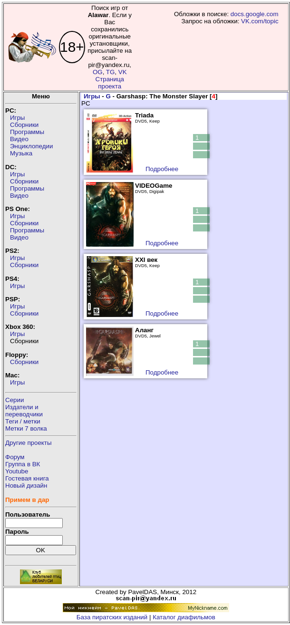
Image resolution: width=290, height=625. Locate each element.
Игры (17, 117)
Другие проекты (28, 442)
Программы (27, 131)
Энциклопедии (31, 146)
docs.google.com (255, 14)
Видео (19, 139)
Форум (15, 457)
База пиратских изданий (112, 617)
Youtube (16, 471)
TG (110, 72)
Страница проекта (110, 83)
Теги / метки (22, 421)
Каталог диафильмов (184, 617)
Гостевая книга (27, 478)
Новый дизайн (26, 485)
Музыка (21, 153)
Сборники (24, 124)
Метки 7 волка (26, 428)
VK (122, 72)
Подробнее (161, 169)
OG (98, 72)
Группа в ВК (22, 464)
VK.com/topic (260, 21)
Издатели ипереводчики (24, 411)
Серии (14, 400)
